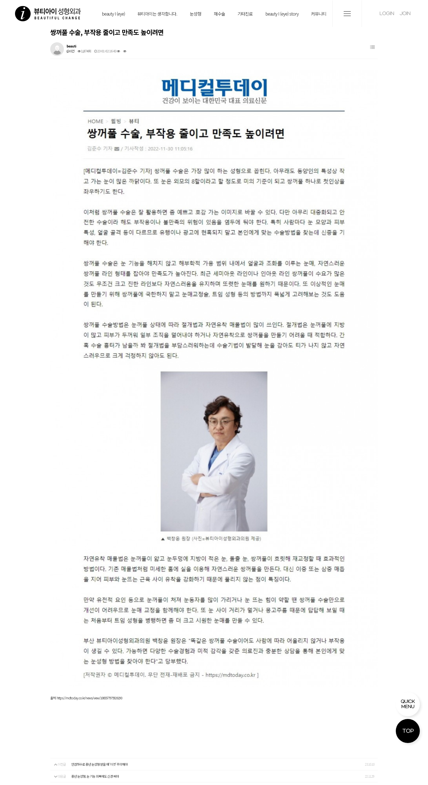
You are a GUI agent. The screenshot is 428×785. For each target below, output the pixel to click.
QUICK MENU (408, 704)
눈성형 (195, 13)
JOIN (405, 13)
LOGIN (386, 13)
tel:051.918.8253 (56, 752)
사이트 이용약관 (383, 702)
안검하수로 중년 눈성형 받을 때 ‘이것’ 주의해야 (99, 576)
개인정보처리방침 (298, 702)
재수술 (219, 13)
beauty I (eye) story (282, 13)
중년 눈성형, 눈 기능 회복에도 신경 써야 (95, 588)
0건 (70, 51)
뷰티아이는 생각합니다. (157, 13)
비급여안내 (264, 702)
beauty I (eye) (113, 13)
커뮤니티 (318, 13)
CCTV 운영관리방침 (342, 702)
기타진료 (245, 13)
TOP (408, 731)
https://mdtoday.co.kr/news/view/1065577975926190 (89, 510)
